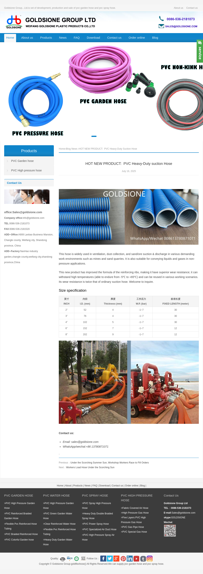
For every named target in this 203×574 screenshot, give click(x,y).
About (68, 485)
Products (46, 37)
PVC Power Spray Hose (96, 523)
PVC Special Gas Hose (134, 531)
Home (10, 37)
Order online (137, 37)
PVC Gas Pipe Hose (133, 527)
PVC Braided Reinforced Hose (22, 534)
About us (178, 8)
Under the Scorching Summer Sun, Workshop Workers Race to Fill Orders (110, 462)
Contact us (192, 8)
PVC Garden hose (22, 160)
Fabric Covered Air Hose (135, 508)
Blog (155, 37)
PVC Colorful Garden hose (20, 539)
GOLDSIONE (178, 517)
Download (93, 37)
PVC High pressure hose (26, 170)
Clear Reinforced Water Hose (59, 523)
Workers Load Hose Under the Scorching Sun (90, 467)
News (63, 37)
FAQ (77, 37)
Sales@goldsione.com (183, 512)
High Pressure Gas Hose (135, 512)
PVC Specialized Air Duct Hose (99, 529)
